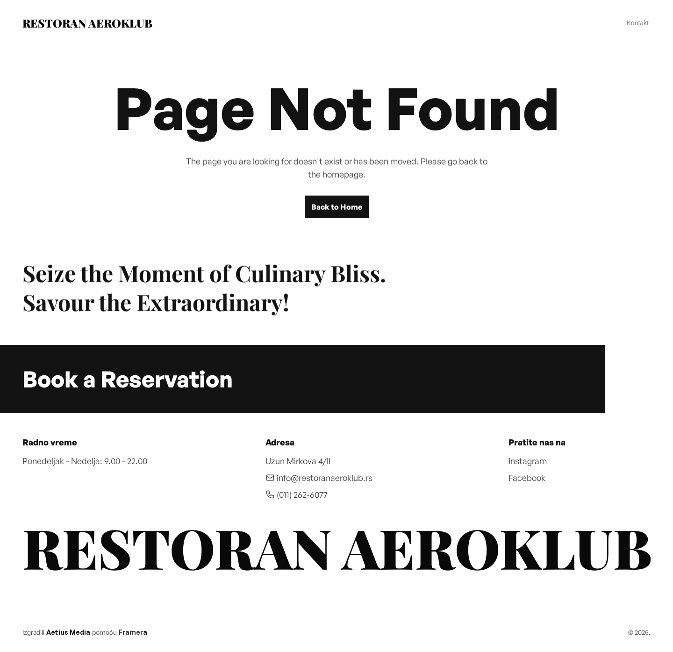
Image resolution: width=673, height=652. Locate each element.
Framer (131, 632)
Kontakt (638, 23)
